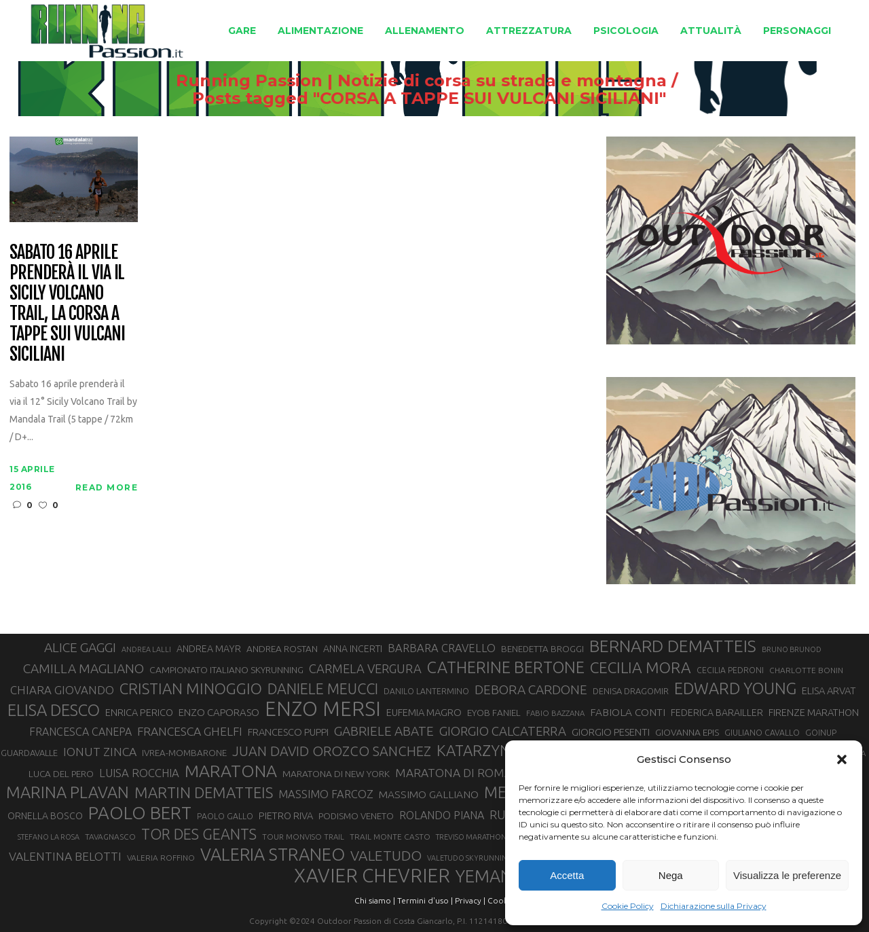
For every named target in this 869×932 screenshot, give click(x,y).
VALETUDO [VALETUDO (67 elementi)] (386, 855)
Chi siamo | (374, 900)
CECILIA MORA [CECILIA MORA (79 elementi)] (640, 667)
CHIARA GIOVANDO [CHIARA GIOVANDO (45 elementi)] (62, 689)
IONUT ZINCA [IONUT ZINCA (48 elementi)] (99, 751)
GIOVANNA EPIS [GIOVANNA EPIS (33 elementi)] (687, 732)
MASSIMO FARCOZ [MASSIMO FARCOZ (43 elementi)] (325, 794)
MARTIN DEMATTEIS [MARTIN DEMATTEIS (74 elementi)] (203, 792)
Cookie (501, 900)
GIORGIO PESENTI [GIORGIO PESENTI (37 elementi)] (611, 732)
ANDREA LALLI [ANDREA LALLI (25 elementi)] (146, 649)
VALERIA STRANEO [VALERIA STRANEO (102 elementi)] (272, 854)
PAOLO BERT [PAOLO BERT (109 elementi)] (139, 813)
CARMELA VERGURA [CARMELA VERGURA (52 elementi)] (365, 668)
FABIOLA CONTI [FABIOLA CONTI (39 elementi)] (627, 712)
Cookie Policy (628, 906)
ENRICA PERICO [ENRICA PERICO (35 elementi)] (139, 712)
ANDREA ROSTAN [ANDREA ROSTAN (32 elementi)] (282, 648)
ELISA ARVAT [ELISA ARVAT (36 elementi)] (828, 690)
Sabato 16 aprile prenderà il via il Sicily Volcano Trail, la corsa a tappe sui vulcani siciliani (67, 303)
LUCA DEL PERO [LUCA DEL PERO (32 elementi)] (61, 773)
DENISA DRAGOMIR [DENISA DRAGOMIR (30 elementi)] (631, 691)
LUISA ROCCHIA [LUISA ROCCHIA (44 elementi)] (139, 772)
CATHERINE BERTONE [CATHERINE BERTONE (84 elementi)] (506, 667)
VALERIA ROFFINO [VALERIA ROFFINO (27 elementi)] (161, 857)
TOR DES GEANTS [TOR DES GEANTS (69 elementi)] (199, 834)
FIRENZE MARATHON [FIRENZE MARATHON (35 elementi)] (814, 712)
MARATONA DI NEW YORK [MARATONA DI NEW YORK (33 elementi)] (336, 773)
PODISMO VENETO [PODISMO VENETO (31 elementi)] (356, 816)
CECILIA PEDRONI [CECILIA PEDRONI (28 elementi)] (730, 670)
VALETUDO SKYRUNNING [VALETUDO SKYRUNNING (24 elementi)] (470, 858)
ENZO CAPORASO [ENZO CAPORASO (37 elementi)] (219, 712)
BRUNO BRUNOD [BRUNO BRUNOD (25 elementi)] (791, 649)
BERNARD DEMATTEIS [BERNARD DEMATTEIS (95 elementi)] (672, 646)
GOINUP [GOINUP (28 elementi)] (820, 732)
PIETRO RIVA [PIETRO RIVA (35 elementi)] (286, 815)
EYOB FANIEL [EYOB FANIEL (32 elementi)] (494, 712)
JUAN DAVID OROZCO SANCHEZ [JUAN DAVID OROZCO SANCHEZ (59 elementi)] (331, 751)
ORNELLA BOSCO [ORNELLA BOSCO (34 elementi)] (45, 815)
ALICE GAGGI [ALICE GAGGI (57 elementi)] (80, 647)
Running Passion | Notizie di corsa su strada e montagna (404, 81)
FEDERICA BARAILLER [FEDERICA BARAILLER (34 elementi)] (717, 712)
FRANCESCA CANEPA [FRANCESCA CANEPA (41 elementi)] (80, 731)
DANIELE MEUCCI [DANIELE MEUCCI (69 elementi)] (322, 689)
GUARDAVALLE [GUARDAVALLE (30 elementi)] (29, 752)
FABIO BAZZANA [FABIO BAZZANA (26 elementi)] (555, 713)
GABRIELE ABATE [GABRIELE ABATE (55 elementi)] (384, 730)
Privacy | (470, 900)
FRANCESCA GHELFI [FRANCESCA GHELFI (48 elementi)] (189, 731)
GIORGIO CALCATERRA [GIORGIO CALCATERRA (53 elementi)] (502, 731)
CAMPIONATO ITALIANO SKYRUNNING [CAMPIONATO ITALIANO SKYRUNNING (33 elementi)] (226, 669)
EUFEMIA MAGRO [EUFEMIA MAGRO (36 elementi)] (424, 712)
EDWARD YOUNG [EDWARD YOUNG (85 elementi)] (735, 688)
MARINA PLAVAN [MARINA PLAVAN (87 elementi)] (67, 792)
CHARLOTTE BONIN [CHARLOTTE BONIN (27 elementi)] (806, 670)
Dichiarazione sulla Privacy (713, 906)
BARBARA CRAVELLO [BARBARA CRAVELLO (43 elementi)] (442, 648)
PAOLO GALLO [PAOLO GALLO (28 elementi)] (225, 816)
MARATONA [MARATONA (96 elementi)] (231, 771)
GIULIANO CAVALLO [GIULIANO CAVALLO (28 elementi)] (762, 732)
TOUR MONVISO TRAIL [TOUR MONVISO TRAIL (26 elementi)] (303, 836)
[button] (842, 759)
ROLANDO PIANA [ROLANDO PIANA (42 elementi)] (441, 815)
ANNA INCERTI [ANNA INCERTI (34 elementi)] (352, 648)
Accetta (567, 875)
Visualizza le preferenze (787, 875)
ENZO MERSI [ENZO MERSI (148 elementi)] (323, 709)
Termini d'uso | (425, 900)
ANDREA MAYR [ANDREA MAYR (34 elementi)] (209, 648)
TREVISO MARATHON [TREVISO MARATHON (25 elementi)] (471, 837)
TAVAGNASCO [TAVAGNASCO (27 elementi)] (110, 836)
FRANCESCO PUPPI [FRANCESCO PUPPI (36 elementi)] (288, 732)
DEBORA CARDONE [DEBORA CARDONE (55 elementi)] (531, 689)
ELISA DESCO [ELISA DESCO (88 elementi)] (53, 710)
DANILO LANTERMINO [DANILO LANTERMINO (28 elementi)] (426, 691)
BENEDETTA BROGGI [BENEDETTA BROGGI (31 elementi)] (542, 649)
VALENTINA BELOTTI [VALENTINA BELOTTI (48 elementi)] (65, 856)
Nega (671, 875)
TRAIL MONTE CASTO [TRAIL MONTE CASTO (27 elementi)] (390, 836)
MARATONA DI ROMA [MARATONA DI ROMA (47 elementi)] (453, 772)
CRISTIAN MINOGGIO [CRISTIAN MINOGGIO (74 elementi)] (190, 688)
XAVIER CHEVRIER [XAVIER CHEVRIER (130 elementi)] (372, 875)
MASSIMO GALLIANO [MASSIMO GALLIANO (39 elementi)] (429, 794)
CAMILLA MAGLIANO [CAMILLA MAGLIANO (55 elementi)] (83, 668)
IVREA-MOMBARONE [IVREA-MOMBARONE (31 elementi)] (184, 753)
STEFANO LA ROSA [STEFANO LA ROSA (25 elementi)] (48, 837)
